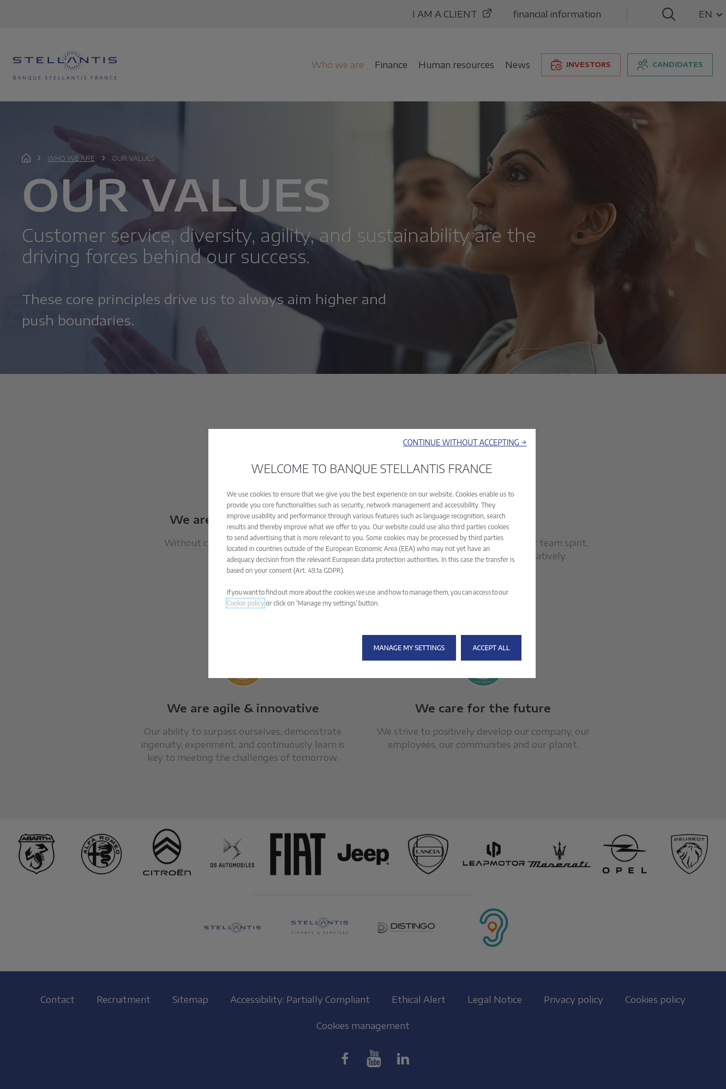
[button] (465, 442)
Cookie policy (246, 603)
